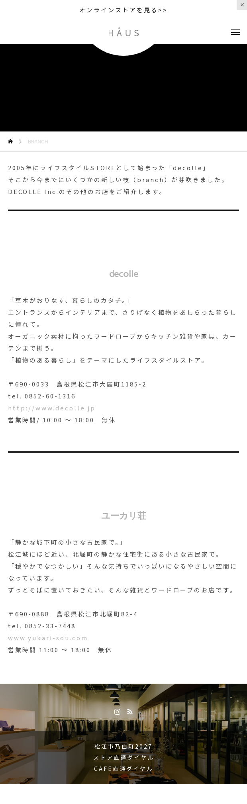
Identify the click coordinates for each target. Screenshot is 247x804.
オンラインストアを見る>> (123, 10)
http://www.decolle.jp (52, 408)
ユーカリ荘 (123, 515)
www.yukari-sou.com (48, 637)
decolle (123, 274)
